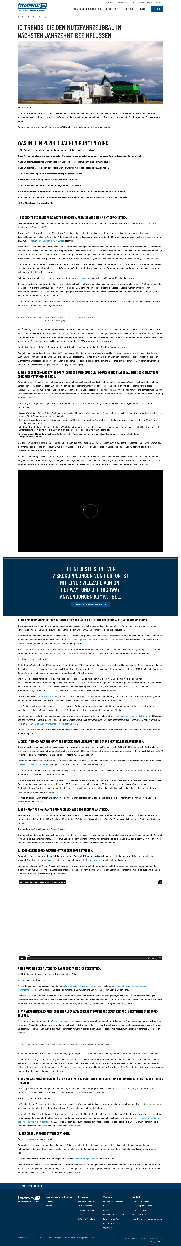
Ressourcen (112, 8)
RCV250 (115, 390)
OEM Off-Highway (44, 815)
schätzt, (49, 747)
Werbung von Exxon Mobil (63, 1021)
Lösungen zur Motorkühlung (86, 8)
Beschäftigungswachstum (86, 1159)
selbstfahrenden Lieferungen (76, 986)
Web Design (151, 1242)
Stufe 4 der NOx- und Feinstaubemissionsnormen (65, 653)
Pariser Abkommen (49, 696)
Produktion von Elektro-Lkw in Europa (47, 241)
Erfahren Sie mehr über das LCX (90, 604)
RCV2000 (46, 394)
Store (157, 8)
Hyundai (96, 860)
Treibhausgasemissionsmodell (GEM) (131, 716)
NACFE (25, 996)
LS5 (58, 798)
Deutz (85, 860)
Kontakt (142, 8)
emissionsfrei (50, 860)
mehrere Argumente (78, 301)
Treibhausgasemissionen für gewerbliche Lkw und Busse (97, 640)
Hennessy (83, 278)
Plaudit (160, 1242)
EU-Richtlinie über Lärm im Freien (36, 764)
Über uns (128, 8)
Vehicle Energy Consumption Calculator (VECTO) (54, 724)
